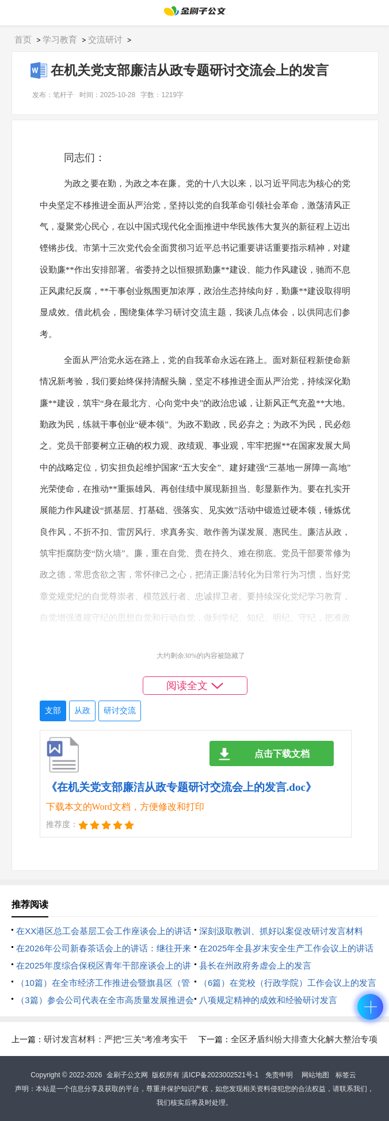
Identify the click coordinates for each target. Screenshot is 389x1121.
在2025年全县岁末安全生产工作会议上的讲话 (286, 948)
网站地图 (315, 1075)
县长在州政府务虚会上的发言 (255, 965)
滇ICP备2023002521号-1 (220, 1075)
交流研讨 (105, 39)
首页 (23, 39)
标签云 (345, 1075)
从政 (82, 710)
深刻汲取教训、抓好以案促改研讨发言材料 (281, 931)
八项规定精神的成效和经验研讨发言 (268, 1000)
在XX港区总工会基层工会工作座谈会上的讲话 (104, 931)
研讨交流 (120, 710)
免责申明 (279, 1075)
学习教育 (60, 39)
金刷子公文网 (127, 1075)
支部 (53, 710)
